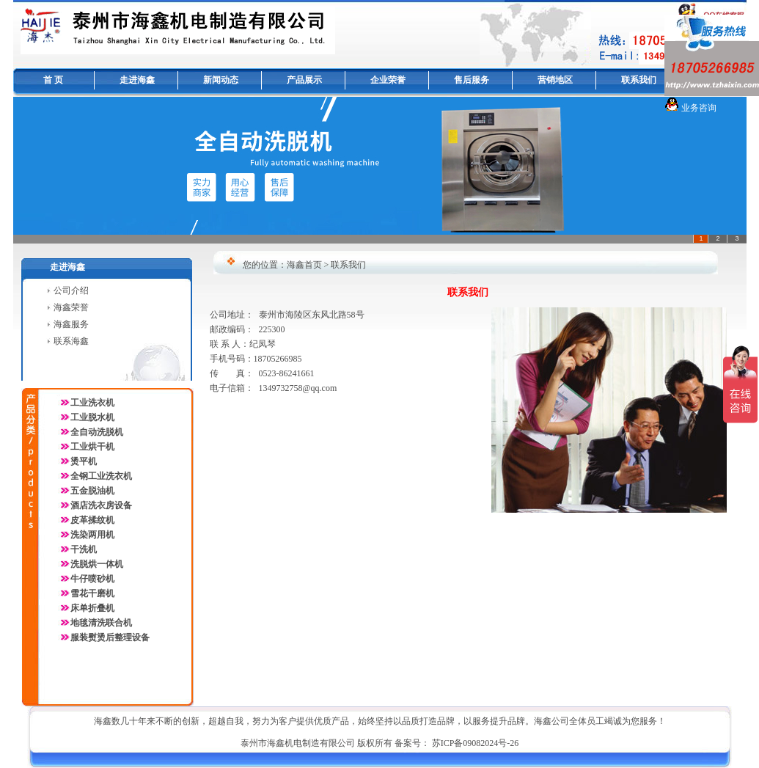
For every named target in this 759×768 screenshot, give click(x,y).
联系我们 (638, 80)
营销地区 (555, 80)
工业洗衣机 (86, 403)
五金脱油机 (92, 491)
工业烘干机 (92, 447)
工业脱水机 (92, 417)
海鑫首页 (304, 265)
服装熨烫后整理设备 (110, 637)
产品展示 (304, 80)
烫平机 (83, 461)
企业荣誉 (388, 80)
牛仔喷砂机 (92, 579)
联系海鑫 (71, 341)
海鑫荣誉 (71, 307)
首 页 (53, 80)
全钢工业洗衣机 (101, 476)
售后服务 (471, 80)
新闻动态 (220, 80)
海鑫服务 (71, 324)
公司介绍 (71, 290)
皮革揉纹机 (92, 520)
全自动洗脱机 (96, 432)
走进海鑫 (137, 80)
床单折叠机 (92, 608)
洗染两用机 (92, 535)
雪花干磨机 (92, 593)
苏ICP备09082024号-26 (475, 743)
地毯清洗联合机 (101, 623)
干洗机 (83, 549)
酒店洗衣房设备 (101, 505)
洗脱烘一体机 (96, 564)
